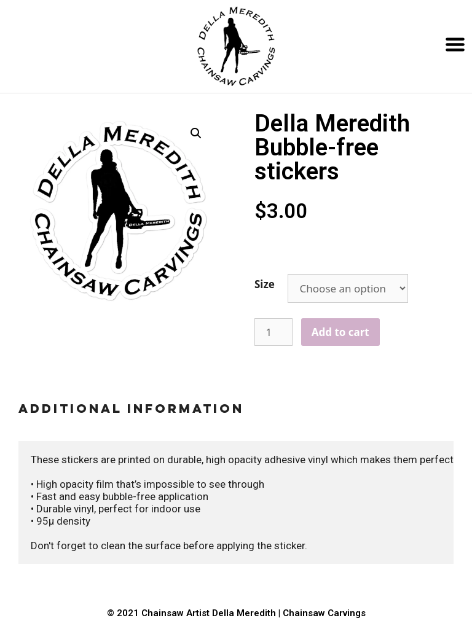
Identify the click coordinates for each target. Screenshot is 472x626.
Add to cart (340, 332)
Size (264, 284)
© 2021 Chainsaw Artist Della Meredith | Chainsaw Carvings (236, 613)
